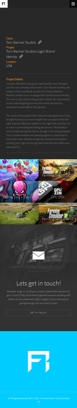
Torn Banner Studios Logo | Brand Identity (30, 54)
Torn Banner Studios (23, 42)
